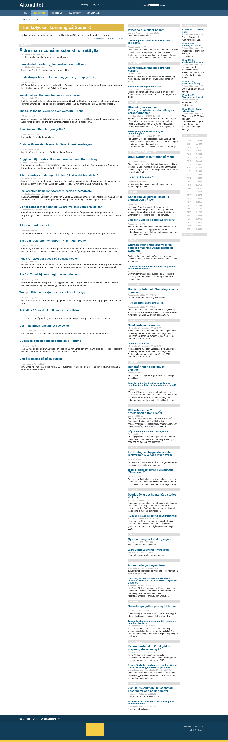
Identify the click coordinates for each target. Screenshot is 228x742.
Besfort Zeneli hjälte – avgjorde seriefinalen (48, 274)
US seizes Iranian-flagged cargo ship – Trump (50, 340)
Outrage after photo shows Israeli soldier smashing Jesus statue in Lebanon (150, 247)
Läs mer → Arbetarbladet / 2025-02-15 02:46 (104, 38)
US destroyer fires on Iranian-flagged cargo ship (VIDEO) (57, 77)
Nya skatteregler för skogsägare (149, 539)
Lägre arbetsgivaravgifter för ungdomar (148, 550)
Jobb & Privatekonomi (143, 152)
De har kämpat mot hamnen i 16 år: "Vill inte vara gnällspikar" (61, 206)
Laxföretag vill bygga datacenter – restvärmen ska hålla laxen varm (151, 454)
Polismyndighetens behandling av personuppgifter (145, 132)
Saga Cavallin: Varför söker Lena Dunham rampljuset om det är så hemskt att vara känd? (152, 384)
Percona (201, 730)
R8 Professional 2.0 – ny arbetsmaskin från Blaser (145, 412)
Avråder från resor (142, 320)
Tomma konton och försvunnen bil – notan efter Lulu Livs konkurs (152, 622)
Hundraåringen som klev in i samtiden (147, 368)
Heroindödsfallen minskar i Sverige (146, 303)
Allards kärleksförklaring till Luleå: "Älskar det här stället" (58, 175)
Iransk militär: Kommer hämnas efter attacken (50, 95)
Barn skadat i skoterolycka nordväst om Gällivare (52, 64)
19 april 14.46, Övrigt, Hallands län (192, 110)
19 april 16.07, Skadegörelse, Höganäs (193, 96)
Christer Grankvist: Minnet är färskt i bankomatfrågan (55, 144)
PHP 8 (193, 730)
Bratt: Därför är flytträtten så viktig (151, 156)
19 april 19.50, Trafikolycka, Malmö (191, 44)
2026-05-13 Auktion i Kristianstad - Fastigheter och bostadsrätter (151, 689)
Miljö (133, 405)
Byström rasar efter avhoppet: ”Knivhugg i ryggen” (54, 240)
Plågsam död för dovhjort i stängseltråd (148, 431)
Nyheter (39, 13)
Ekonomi (56, 13)
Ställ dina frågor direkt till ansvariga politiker (49, 310)
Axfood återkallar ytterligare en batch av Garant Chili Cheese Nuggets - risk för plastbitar (152, 666)
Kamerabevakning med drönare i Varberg (150, 69)
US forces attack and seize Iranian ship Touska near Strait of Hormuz (152, 267)
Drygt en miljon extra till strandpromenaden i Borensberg (58, 159)
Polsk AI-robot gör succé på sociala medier (48, 258)
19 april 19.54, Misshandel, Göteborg (192, 61)
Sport (133, 192)
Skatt (133, 534)
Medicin (134, 284)
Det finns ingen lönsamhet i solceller (44, 325)
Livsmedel (136, 642)
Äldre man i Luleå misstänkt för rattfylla (58, 50)
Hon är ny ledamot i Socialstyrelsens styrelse (153, 291)
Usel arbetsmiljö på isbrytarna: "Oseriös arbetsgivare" (56, 191)
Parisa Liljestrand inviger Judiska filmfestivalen (152, 516)
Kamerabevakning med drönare (144, 86)
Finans (134, 490)
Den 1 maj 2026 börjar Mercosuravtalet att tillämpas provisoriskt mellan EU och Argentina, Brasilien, (153, 580)
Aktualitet (48, 719)
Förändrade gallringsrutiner (146, 565)
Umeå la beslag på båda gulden (40, 358)
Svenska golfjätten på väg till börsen (153, 606)
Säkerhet (75, 13)
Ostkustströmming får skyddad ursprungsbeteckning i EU (149, 648)
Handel (134, 601)
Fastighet (136, 683)
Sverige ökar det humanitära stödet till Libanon (152, 496)
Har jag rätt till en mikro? (141, 177)
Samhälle (93, 13)
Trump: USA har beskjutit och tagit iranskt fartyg (52, 292)
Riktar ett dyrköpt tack (34, 225)
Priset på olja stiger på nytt (146, 30)
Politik (134, 240)
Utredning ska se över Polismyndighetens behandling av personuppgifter (151, 110)
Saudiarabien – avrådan (144, 325)
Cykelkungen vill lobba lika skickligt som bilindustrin (149, 41)
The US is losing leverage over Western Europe (51, 111)
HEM (25, 13)
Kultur (134, 362)
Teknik (134, 447)
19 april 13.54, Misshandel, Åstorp (191, 82)
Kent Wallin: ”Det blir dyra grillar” (42, 129)
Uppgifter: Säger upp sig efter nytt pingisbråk (151, 220)
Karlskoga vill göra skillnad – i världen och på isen (148, 198)
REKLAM (188, 234)
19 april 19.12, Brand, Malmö (193, 30)
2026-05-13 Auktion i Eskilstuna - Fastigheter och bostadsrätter (151, 702)
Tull (132, 560)
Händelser (190, 25)
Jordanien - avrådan (138, 343)
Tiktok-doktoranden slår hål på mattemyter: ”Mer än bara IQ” (150, 471)
